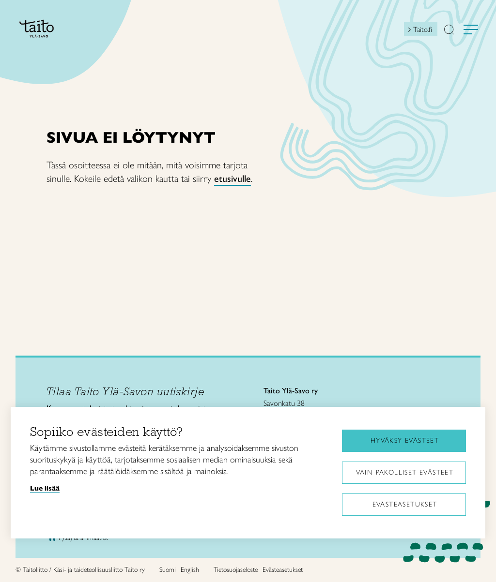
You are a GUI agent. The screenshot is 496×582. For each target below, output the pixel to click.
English (190, 570)
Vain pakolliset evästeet (405, 472)
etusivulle (232, 178)
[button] (449, 30)
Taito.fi (422, 29)
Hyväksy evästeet (405, 440)
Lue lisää (45, 488)
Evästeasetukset (404, 504)
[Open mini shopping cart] (395, 31)
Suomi (167, 570)
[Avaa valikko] (470, 29)
